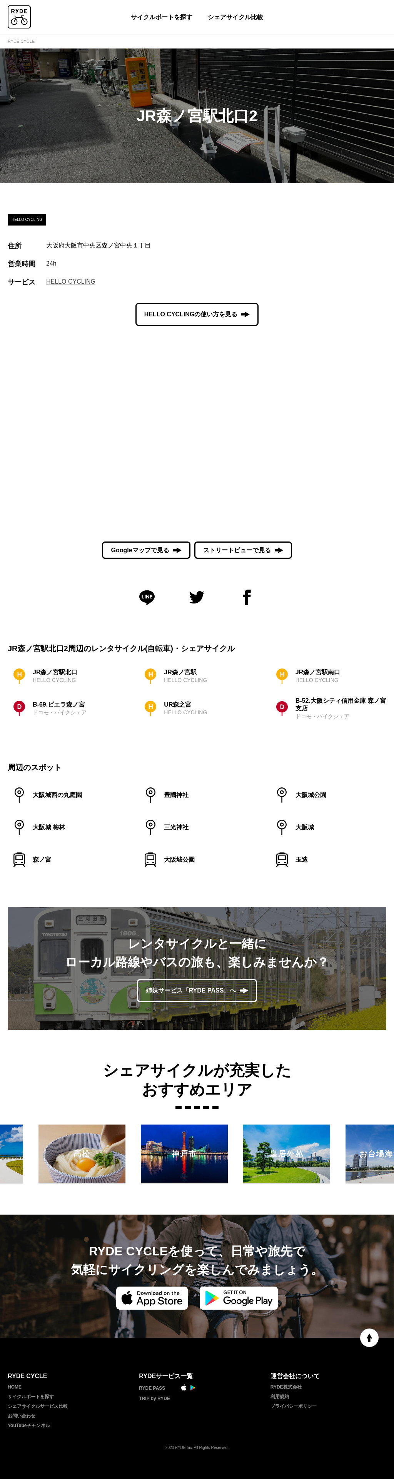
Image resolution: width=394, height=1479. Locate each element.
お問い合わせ (21, 1416)
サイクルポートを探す (161, 17)
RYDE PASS (152, 1388)
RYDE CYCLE (21, 41)
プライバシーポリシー (293, 1406)
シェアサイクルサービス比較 (38, 1406)
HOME (15, 1387)
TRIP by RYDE (154, 1398)
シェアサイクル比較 (235, 17)
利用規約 (279, 1396)
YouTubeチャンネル (29, 1425)
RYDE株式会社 (286, 1387)
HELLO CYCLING (70, 281)
